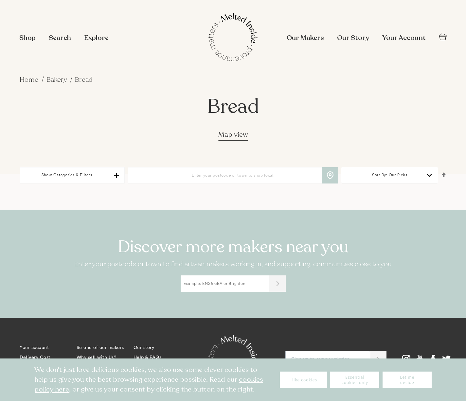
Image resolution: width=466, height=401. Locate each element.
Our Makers (305, 38)
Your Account (404, 38)
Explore (96, 38)
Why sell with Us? (96, 357)
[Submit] (277, 283)
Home (30, 79)
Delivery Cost (35, 357)
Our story (144, 347)
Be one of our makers (100, 347)
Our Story (353, 38)
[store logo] (233, 38)
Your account (34, 347)
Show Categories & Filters (67, 175)
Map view (233, 134)
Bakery (57, 79)
